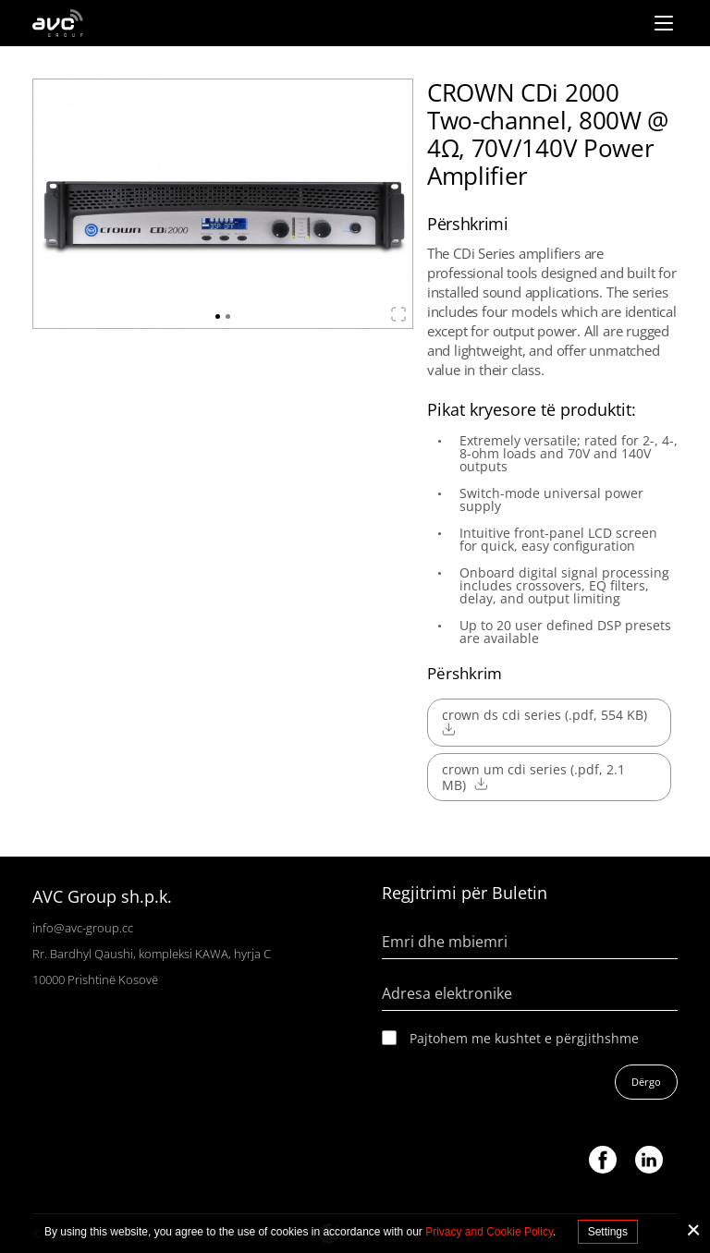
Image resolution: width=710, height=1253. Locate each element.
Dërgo (646, 1082)
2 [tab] (228, 316)
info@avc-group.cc (82, 927)
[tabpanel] (222, 203)
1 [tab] (217, 316)
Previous (59, 194)
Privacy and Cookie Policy (489, 1231)
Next (386, 194)
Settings (608, 1231)
